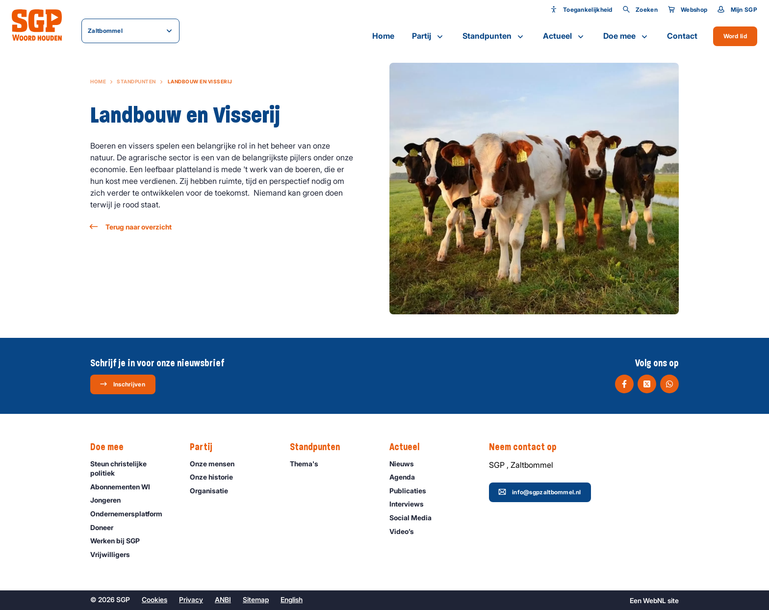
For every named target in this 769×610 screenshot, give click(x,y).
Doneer (106, 527)
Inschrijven (122, 384)
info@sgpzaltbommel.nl (539, 492)
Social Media (414, 517)
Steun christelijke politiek (132, 468)
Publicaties (412, 490)
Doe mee (626, 36)
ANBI (223, 599)
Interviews (411, 503)
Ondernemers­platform (130, 513)
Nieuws (406, 463)
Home (383, 36)
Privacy (191, 599)
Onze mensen (216, 463)
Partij (428, 36)
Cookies (154, 599)
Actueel (564, 36)
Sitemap (256, 599)
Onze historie (216, 477)
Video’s (406, 531)
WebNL (654, 600)
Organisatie (213, 490)
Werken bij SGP (119, 540)
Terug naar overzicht (131, 226)
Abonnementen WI (124, 486)
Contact (682, 36)
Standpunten (493, 36)
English (292, 599)
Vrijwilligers (114, 554)
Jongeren (109, 500)
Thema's (308, 463)
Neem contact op (527, 447)
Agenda (406, 477)
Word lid (735, 36)
